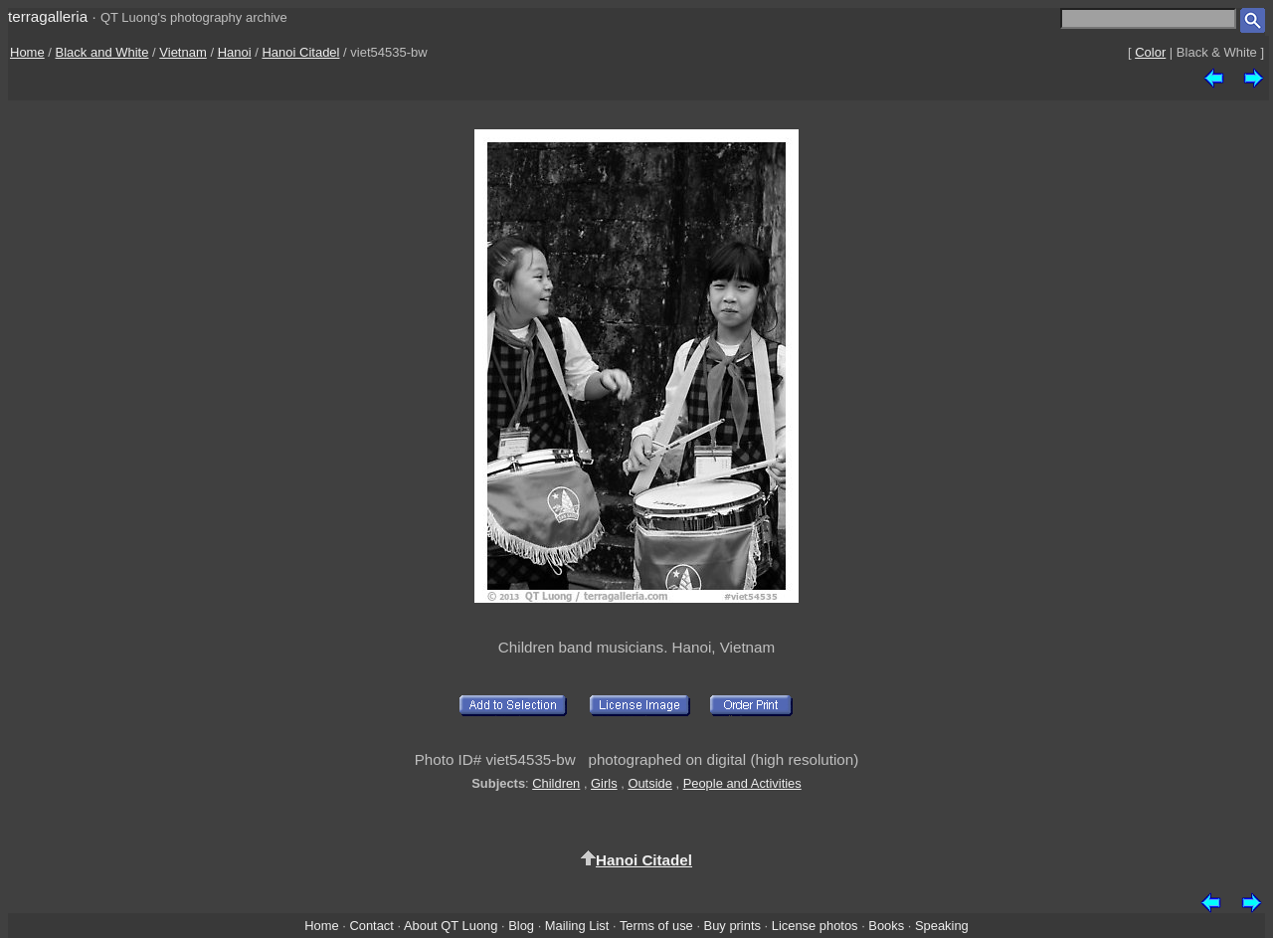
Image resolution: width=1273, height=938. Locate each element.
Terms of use (656, 925)
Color (1150, 52)
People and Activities (742, 783)
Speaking (942, 925)
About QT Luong (450, 925)
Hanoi (235, 52)
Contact (371, 925)
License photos (815, 925)
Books (886, 925)
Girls (604, 783)
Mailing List (577, 925)
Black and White (102, 52)
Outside (649, 783)
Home (27, 52)
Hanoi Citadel (300, 52)
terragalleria (48, 16)
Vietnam (182, 52)
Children (556, 783)
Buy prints (732, 925)
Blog (521, 925)
